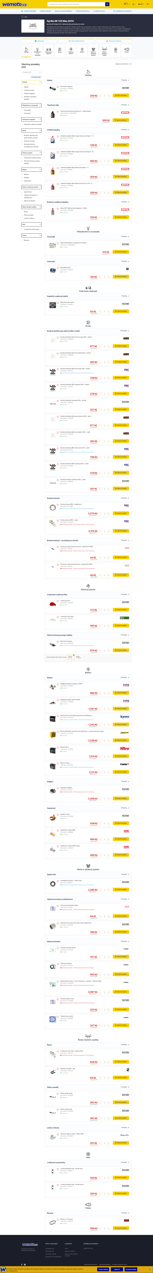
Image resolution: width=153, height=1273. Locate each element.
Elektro (24, 170)
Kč (148, 4)
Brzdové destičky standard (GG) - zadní (73, 480)
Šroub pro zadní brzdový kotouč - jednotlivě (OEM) (76, 565)
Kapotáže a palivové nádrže (33, 125)
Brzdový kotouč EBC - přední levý (70, 505)
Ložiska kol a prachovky (31, 230)
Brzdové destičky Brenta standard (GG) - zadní (75, 433)
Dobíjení (26, 178)
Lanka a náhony (29, 219)
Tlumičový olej (99, 11)
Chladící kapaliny (29, 94)
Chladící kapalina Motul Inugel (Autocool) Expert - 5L (77, 153)
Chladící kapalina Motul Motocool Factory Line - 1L (76, 184)
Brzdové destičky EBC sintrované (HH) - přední (75, 370)
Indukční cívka (64, 815)
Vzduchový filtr (65, 601)
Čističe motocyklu (83, 11)
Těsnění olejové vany (67, 999)
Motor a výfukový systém (30, 188)
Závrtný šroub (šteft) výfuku (69, 906)
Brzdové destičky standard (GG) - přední (73, 401)
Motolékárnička (65, 268)
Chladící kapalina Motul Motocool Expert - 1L (74, 168)
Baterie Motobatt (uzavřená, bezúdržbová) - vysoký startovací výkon (82, 732)
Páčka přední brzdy (66, 1094)
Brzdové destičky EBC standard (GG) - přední (74, 385)
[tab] (70, 658)
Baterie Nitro (64, 748)
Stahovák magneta (66, 87)
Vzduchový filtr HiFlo (66, 617)
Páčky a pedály (29, 216)
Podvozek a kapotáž (28, 120)
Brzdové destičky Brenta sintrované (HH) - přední (76, 338)
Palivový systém (27, 154)
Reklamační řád (49, 1252)
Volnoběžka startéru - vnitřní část (71, 881)
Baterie (26, 175)
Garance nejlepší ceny (90, 1265)
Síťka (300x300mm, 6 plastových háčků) (73, 244)
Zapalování (27, 182)
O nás (66, 1249)
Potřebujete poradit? (122, 11)
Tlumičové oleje (29, 91)
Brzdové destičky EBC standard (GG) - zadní (74, 464)
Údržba (24, 83)
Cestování (27, 114)
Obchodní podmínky (115, 41)
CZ (140, 4)
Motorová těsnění (29, 202)
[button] (128, 4)
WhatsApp (40, 41)
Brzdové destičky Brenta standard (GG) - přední (75, 354)
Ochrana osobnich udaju (119, 1265)
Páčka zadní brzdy (66, 1110)
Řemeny (26, 241)
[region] (76, 1269)
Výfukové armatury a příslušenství (30, 197)
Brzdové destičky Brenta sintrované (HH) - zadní (75, 417)
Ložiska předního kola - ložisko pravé (72, 1185)
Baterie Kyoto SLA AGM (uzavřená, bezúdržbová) (76, 716)
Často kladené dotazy (77, 41)
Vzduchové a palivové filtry (32, 159)
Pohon (24, 236)
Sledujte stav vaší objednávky (53, 1257)
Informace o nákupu (50, 1255)
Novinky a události (70, 1252)
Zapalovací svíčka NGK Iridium (70, 847)
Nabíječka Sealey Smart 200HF (70, 700)
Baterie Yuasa (64, 764)
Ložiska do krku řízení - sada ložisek (71, 1052)
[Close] (150, 1269)
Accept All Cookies (131, 1269)
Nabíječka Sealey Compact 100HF (71, 685)
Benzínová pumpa (66, 642)
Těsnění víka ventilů (66, 1017)
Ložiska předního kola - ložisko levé (71, 1169)
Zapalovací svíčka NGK (67, 831)
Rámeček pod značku (67, 303)
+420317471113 (87, 1249)
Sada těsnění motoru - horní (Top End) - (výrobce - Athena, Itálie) (80, 982)
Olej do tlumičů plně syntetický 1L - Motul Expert (75, 112)
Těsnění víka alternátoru (68, 948)
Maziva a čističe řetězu (63, 11)
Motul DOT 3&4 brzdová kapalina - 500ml (73, 209)
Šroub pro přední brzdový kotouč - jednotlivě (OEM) (76, 547)
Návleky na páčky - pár (67, 1069)
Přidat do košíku (119, 96)
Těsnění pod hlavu (66, 964)
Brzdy (24, 131)
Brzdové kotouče (29, 142)
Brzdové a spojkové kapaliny (30, 99)
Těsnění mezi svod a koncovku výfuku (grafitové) (75, 924)
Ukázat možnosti (119, 121)
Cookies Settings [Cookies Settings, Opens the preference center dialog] (103, 1269)
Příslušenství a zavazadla (30, 106)
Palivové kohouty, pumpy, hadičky (32, 163)
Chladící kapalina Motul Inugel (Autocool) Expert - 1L (77, 137)
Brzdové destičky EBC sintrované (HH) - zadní (74, 449)
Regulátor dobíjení (66, 788)
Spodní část (28, 193)
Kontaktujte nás (49, 1249)
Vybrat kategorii (28, 11)
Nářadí (26, 88)
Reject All (117, 1269)
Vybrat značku (45, 11)
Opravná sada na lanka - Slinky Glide (72, 1135)
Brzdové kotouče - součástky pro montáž (31, 146)
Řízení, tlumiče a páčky (29, 208)
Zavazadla (27, 111)
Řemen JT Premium (66, 1220)
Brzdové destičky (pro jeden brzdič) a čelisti (31, 137)
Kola (23, 225)
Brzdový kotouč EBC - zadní (69, 521)
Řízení (26, 213)
